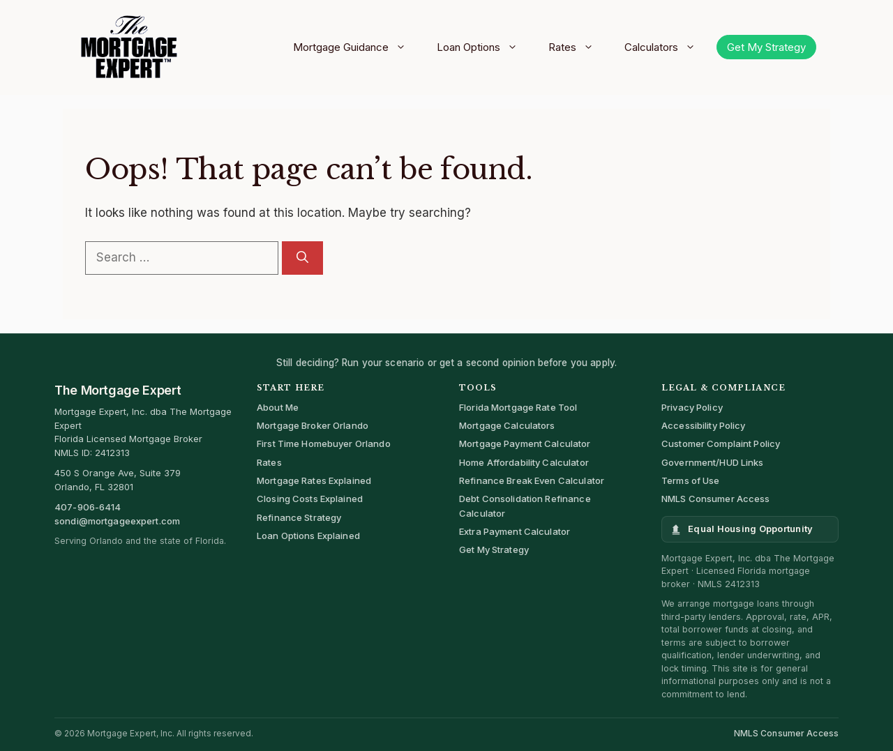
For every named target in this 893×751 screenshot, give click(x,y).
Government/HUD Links (712, 462)
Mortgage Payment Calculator (525, 443)
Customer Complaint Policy (720, 443)
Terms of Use (690, 480)
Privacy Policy (692, 407)
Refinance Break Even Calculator (531, 480)
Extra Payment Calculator (514, 531)
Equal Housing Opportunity (750, 528)
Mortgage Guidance (354, 47)
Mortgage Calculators (507, 425)
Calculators (664, 47)
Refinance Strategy (299, 517)
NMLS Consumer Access (715, 498)
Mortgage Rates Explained (314, 480)
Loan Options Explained (308, 535)
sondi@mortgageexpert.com (117, 520)
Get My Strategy (766, 47)
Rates (575, 47)
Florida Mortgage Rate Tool (518, 407)
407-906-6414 (87, 507)
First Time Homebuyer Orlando (324, 443)
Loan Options (482, 47)
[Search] (302, 258)
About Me (278, 407)
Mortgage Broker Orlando (312, 425)
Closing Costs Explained (310, 498)
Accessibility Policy (703, 425)
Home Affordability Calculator (524, 462)
